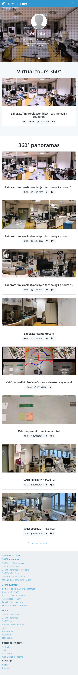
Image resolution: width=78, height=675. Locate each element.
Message (43, 45)
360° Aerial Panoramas (13, 563)
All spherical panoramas (39, 543)
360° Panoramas (10, 559)
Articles (5, 624)
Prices (21, 624)
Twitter (5, 650)
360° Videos (8, 621)
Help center (7, 637)
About (14, 624)
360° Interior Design (11, 566)
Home (5, 610)
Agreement (7, 634)
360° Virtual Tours (11, 555)
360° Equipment (10, 584)
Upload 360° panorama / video (16, 579)
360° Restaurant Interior (13, 576)
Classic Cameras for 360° (14, 595)
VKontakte (7, 653)
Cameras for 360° (10, 592)
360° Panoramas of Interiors (15, 569)
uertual (14, 4)
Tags (4, 627)
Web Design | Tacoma (12, 656)
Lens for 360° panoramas (14, 602)
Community (7, 631)
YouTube (6, 646)
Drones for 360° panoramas (15, 605)
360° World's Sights (11, 573)
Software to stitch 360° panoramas (18, 588)
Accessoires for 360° (12, 598)
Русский (6, 668)
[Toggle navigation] (72, 3)
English (5, 664)
